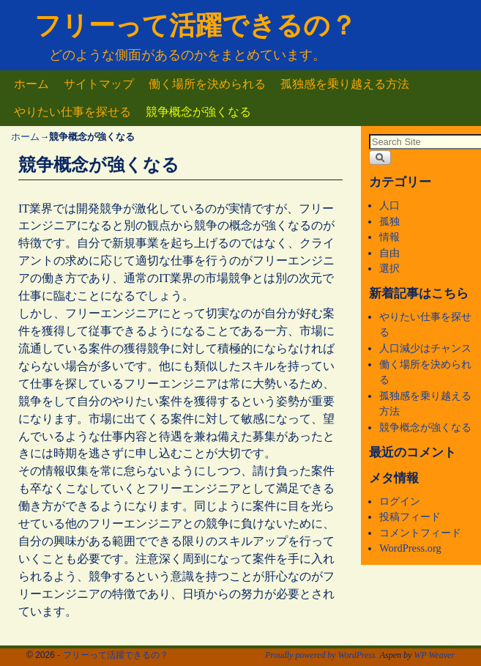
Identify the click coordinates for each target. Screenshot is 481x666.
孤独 (389, 221)
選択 (389, 268)
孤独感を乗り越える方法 (344, 84)
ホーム (31, 84)
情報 (389, 237)
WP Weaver (434, 655)
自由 (389, 253)
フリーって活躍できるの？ (195, 25)
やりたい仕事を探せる (72, 112)
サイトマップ (99, 84)
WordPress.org (410, 548)
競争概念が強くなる (198, 112)
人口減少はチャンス (425, 348)
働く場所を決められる (207, 84)
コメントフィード (420, 533)
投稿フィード (410, 516)
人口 (389, 205)
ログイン (399, 501)
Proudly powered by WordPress (320, 655)
